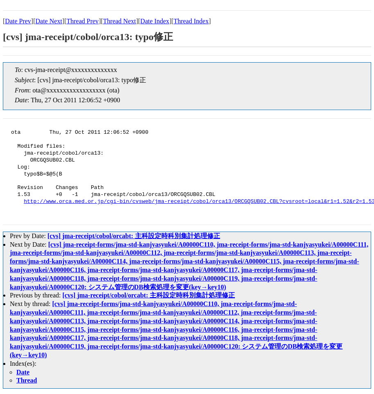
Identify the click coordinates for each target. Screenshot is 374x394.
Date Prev (18, 21)
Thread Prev (82, 21)
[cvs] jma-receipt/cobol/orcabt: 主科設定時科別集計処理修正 (133, 235)
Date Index (154, 21)
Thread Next (119, 21)
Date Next (49, 21)
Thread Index (191, 21)
